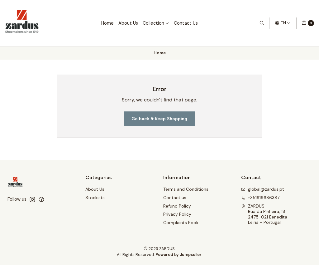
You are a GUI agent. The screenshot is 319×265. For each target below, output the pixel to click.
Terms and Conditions (185, 189)
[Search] (261, 23)
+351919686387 (260, 197)
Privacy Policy (177, 214)
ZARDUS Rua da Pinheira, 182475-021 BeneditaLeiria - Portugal (264, 214)
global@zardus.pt (262, 189)
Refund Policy (177, 206)
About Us (128, 23)
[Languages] (282, 23)
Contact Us (186, 23)
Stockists (95, 197)
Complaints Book (180, 222)
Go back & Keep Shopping (159, 118)
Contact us (174, 197)
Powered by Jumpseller (178, 254)
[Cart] (307, 23)
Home (107, 23)
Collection (156, 23)
